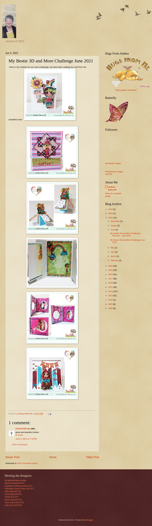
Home (53, 457)
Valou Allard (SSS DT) (14, 502)
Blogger (89, 520)
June (113, 230)
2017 (110, 279)
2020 (110, 266)
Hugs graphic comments (126, 90)
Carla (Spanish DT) (13, 494)
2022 (110, 213)
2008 (110, 308)
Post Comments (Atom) (28, 463)
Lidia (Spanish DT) (13, 491)
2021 (110, 218)
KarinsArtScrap (23, 428)
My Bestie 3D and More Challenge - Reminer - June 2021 (125, 234)
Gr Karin (19, 435)
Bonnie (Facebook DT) (15, 483)
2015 (110, 287)
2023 (110, 209)
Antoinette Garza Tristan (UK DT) (19, 488)
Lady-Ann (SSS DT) (13, 505)
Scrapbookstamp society (15, 480)
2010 (110, 300)
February (115, 260)
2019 (110, 270)
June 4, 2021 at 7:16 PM (26, 439)
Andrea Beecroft (112, 188)
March (114, 256)
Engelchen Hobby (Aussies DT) (18, 486)
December (115, 221)
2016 (110, 283)
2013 (110, 295)
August (114, 225)
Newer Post (12, 457)
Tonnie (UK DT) (11, 497)
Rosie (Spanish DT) (13, 500)
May (113, 247)
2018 (110, 274)
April (113, 252)
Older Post (92, 457)
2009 (110, 304)
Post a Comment (19, 444)
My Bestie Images (113, 163)
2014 (110, 291)
